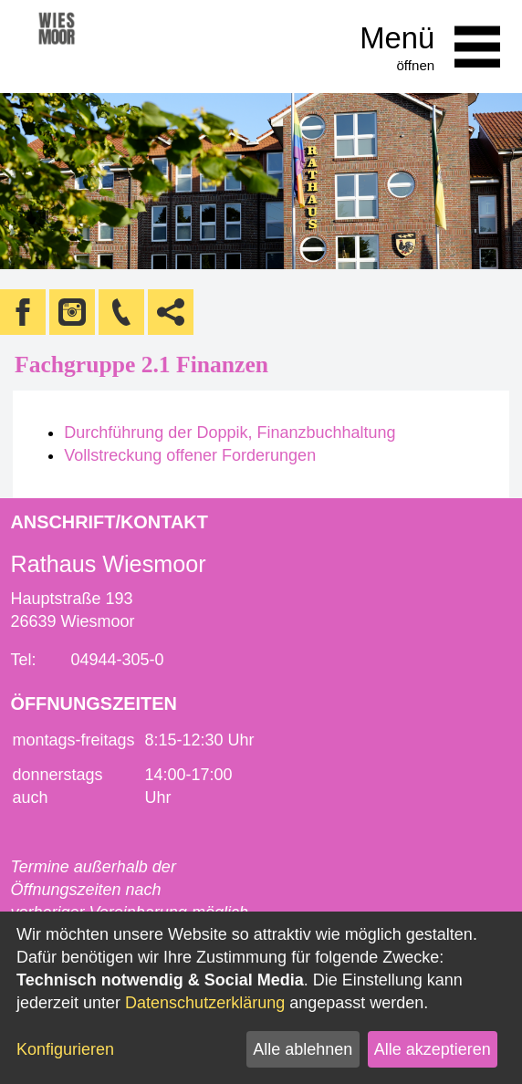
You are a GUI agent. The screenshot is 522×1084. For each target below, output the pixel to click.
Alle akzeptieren (432, 1049)
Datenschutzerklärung (205, 1003)
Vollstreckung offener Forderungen (190, 455)
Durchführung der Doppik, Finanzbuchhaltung (229, 432)
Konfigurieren (65, 1049)
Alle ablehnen (302, 1049)
